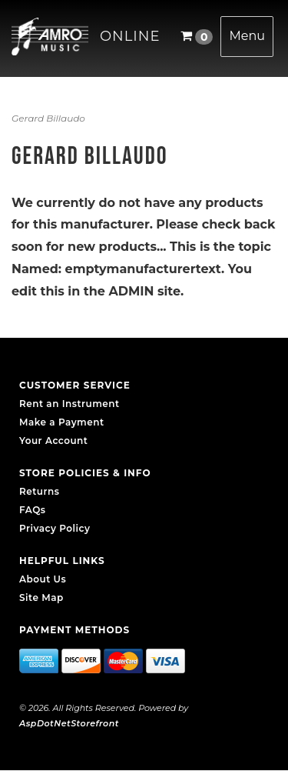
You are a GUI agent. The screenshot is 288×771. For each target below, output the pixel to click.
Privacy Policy (54, 528)
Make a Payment (61, 422)
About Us (42, 579)
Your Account (53, 440)
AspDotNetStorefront (69, 723)
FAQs (32, 510)
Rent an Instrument (69, 403)
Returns (39, 491)
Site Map (41, 597)
